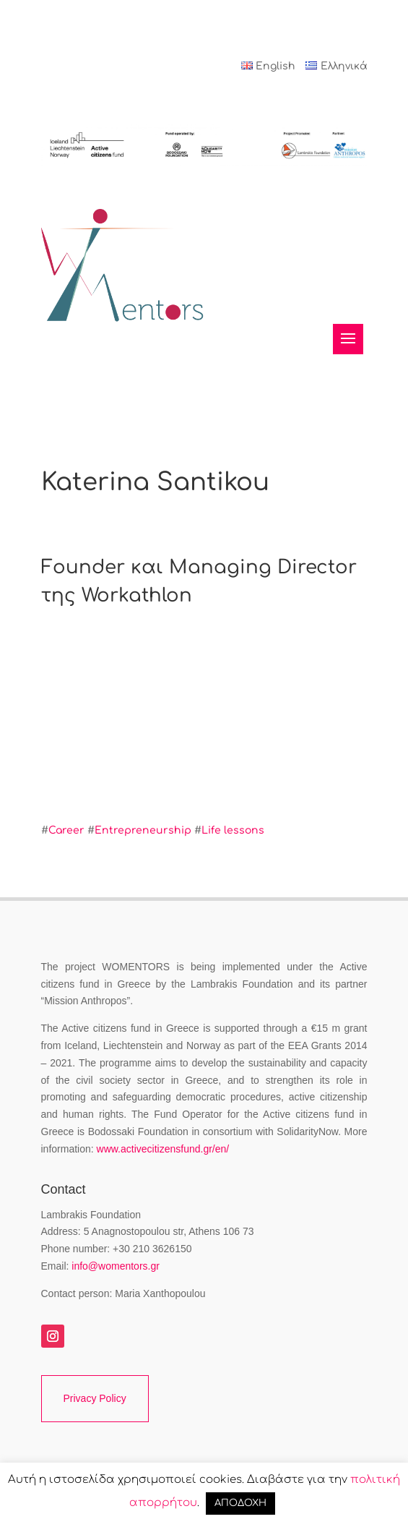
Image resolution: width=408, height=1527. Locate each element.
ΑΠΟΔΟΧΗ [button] (240, 1503)
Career (66, 830)
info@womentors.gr (115, 1266)
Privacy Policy (95, 1398)
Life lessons (232, 830)
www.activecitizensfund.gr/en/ (163, 1149)
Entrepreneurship (143, 830)
